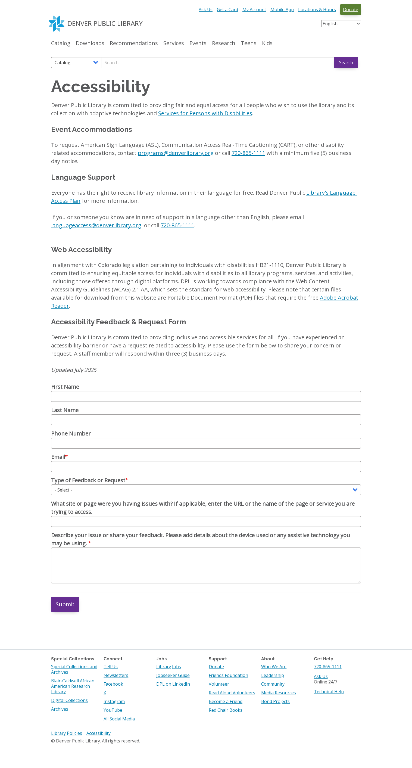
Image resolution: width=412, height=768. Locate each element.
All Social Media (119, 719)
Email (58, 457)
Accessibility (98, 733)
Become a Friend (225, 701)
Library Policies (66, 733)
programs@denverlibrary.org (176, 153)
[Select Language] (341, 23)
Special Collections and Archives (74, 669)
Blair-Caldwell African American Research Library (72, 686)
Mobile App (282, 9)
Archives (59, 709)
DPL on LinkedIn (173, 684)
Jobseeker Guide (173, 675)
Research (223, 43)
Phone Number (71, 433)
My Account (254, 9)
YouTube (113, 710)
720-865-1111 (328, 667)
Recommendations (134, 43)
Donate (350, 9)
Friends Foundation (228, 675)
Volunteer (219, 684)
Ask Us (206, 9)
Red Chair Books (225, 710)
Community (273, 684)
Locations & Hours (317, 9)
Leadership (272, 675)
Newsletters (116, 675)
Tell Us (111, 667)
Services (173, 43)
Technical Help (329, 692)
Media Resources (278, 693)
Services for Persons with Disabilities (205, 113)
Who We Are (273, 667)
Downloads (90, 43)
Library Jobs (168, 667)
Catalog (60, 43)
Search (346, 63)
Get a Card (227, 9)
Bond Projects (275, 701)
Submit (65, 604)
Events (198, 43)
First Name (65, 386)
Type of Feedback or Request (88, 480)
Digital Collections (69, 700)
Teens (249, 43)
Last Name (65, 410)
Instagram (114, 701)
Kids (267, 43)
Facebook (113, 684)
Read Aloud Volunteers (232, 693)
